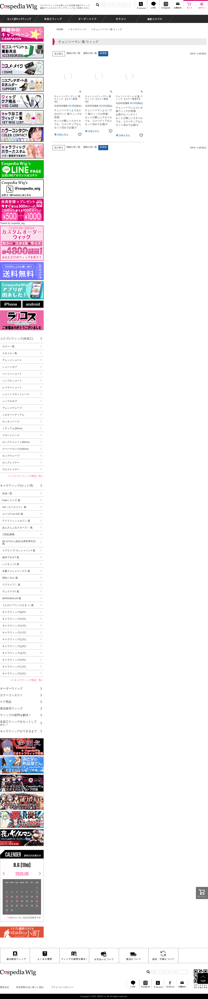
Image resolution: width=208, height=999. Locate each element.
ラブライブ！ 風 (11, 584)
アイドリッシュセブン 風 (16, 520)
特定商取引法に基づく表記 (29, 987)
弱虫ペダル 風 (10, 577)
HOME (60, 29)
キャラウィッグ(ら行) (14, 666)
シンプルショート (12, 380)
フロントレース (10, 435)
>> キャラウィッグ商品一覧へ (27, 680)
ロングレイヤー (10, 462)
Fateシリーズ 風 (11, 500)
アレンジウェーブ (12, 407)
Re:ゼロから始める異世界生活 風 (19, 542)
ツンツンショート (12, 373)
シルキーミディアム (13, 414)
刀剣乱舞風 (8, 534)
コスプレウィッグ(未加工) (16, 338)
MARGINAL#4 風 (11, 598)
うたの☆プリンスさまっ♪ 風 (18, 605)
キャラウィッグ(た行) (14, 632)
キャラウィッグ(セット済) (16, 485)
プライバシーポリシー (62, 987)
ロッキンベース (10, 421)
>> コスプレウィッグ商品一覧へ (26, 476)
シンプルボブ (9, 401)
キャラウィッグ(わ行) (14, 673)
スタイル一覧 (9, 353)
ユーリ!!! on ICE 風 (12, 513)
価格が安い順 (73, 53)
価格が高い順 (90, 53)
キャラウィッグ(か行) (14, 618)
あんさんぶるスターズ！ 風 (17, 527)
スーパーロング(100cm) (15, 448)
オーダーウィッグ (11, 688)
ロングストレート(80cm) (15, 442)
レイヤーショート (12, 387)
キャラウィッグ (78, 29)
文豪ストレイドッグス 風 (16, 571)
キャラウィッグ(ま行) (14, 653)
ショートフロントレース (15, 394)
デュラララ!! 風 (10, 591)
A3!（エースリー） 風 (14, 507)
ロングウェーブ (10, 455)
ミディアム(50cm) (12, 428)
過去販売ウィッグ (11, 708)
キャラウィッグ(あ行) (14, 612)
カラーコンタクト (11, 695)
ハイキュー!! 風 (10, 564)
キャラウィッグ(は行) (14, 646)
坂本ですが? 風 (10, 557)
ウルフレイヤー (10, 469)
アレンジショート (12, 360)
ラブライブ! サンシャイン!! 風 (18, 550)
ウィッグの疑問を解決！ (15, 715)
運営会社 (4, 987)
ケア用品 (5, 701)
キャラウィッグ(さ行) (14, 625)
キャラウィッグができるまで (18, 731)
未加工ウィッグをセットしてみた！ (18, 723)
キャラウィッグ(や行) (14, 659)
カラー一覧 (8, 346)
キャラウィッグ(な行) (14, 639)
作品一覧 (7, 493)
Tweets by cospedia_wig (12, 223)
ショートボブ (9, 366)
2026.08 (22, 874)
